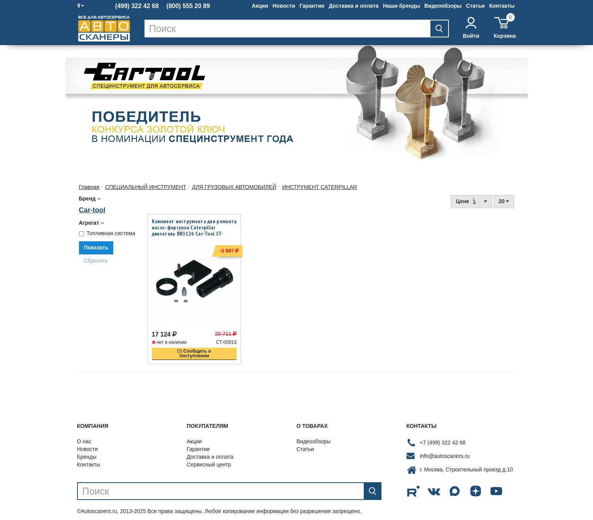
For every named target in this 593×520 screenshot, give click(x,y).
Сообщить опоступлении (194, 347)
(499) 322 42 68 (137, 6)
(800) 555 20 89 (188, 6)
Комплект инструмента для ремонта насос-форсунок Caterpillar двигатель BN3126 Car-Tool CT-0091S (194, 230)
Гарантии (311, 6)
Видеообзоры (443, 6)
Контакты (501, 6)
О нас (84, 434)
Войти (471, 28)
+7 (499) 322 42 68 (443, 435)
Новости (283, 6)
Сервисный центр (209, 457)
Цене (471, 201)
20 (504, 201)
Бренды (87, 450)
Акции (260, 6)
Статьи (475, 6)
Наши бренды (401, 6)
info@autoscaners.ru (445, 449)
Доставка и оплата (353, 6)
